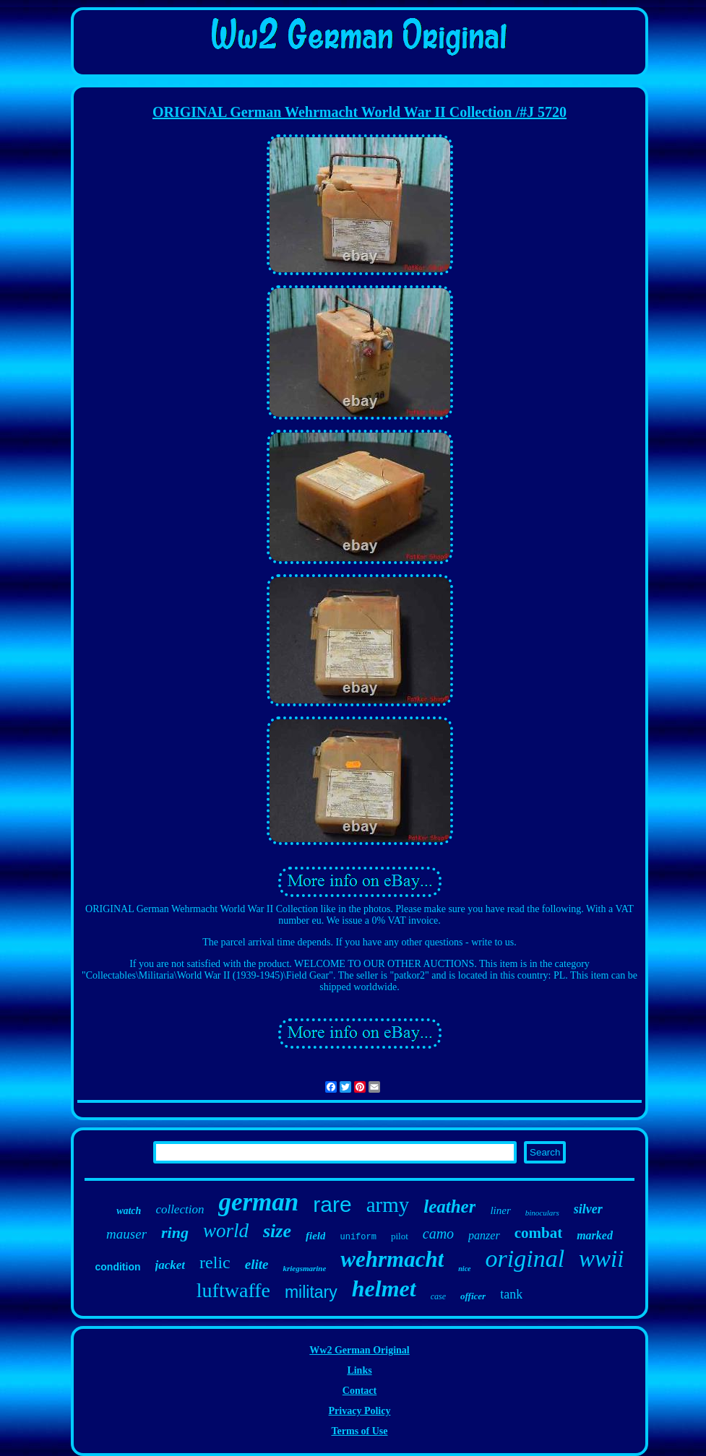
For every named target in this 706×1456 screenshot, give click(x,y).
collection (179, 1209)
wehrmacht (392, 1259)
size (277, 1231)
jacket (170, 1265)
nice (464, 1269)
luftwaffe (233, 1290)
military (311, 1292)
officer (473, 1296)
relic (215, 1262)
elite (257, 1264)
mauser (126, 1234)
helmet (384, 1288)
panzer (484, 1235)
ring (175, 1232)
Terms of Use (359, 1431)
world (226, 1231)
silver (588, 1209)
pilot (399, 1236)
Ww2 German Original (359, 1350)
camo (438, 1234)
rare (332, 1204)
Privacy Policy (360, 1410)
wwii (601, 1259)
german (258, 1202)
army (388, 1204)
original (525, 1258)
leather (449, 1206)
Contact (359, 1390)
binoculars (542, 1212)
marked (595, 1235)
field (316, 1236)
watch (128, 1210)
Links (359, 1370)
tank (511, 1294)
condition (118, 1267)
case (438, 1296)
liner (500, 1210)
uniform (358, 1237)
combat (539, 1233)
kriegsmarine (304, 1268)
